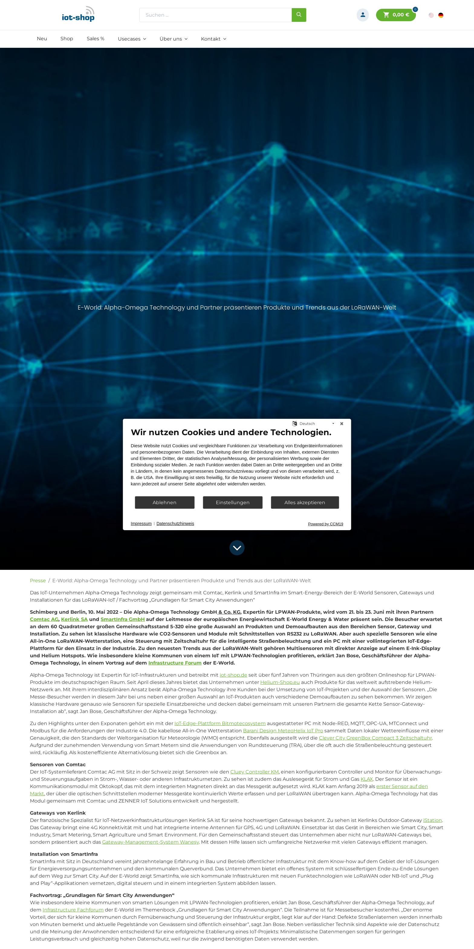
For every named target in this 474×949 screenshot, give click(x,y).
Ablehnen (165, 502)
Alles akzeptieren (304, 502)
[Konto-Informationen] (363, 14)
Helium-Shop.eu (280, 682)
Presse (38, 580)
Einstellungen (233, 502)
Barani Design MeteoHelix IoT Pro (283, 731)
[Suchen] (299, 14)
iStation (432, 820)
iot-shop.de (233, 675)
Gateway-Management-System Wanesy (150, 842)
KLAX (367, 779)
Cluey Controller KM (254, 772)
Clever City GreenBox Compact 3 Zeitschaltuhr (375, 738)
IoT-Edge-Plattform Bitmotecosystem (220, 723)
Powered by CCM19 (325, 524)
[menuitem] (42, 38)
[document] (237, 461)
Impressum (141, 523)
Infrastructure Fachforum (73, 910)
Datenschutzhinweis (175, 523)
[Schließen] (341, 423)
